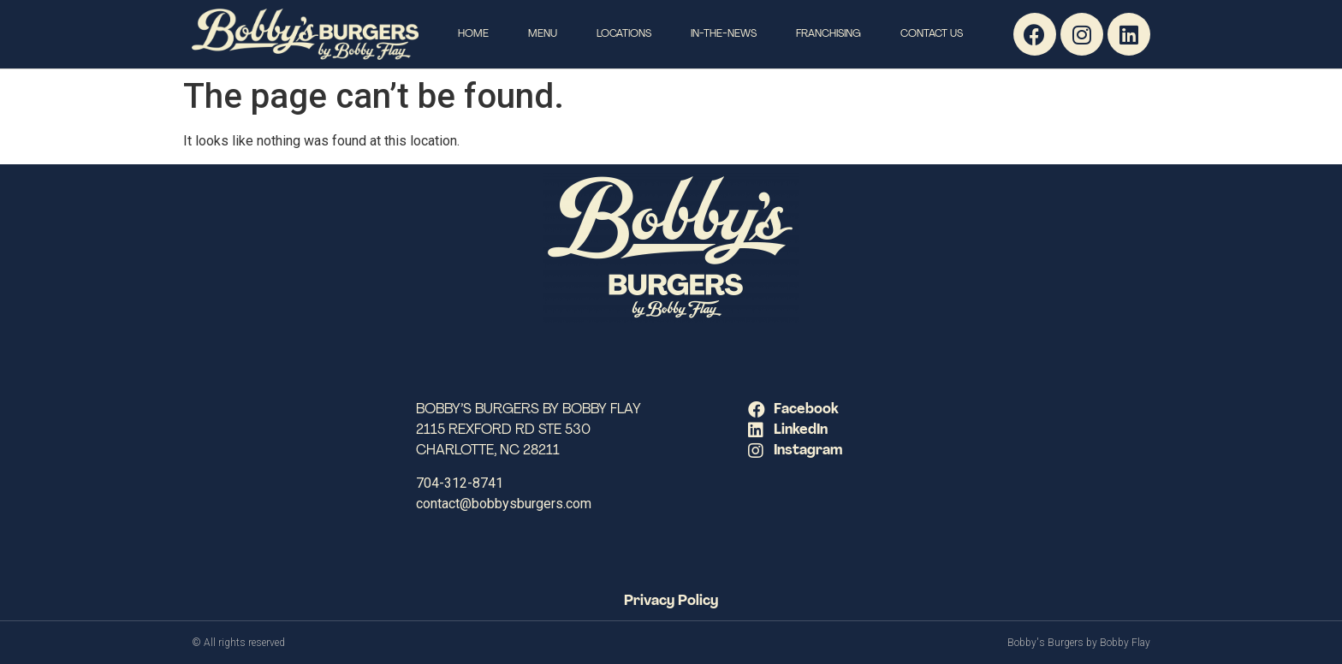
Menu (542, 34)
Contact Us (931, 34)
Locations (624, 34)
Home (473, 34)
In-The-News (724, 34)
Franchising (828, 34)
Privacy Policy (671, 601)
